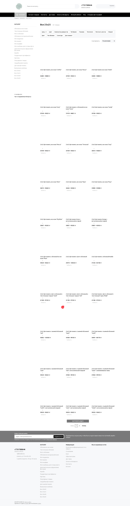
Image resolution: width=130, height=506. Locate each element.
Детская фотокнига (20, 65)
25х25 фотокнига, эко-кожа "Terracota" (77, 144)
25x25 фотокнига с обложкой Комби (102, 256)
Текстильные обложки (21, 31)
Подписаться (58, 436)
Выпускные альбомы (20, 68)
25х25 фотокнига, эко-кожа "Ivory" (50, 107)
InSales (39, 503)
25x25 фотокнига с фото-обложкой (76, 256)
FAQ (84, 14)
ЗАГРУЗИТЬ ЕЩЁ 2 (78, 421)
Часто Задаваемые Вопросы (22, 96)
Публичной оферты (51, 439)
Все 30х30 (17, 78)
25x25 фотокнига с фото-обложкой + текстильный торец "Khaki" (103, 295)
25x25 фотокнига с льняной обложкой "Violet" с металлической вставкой (103, 407)
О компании (69, 451)
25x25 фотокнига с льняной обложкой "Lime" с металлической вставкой (77, 407)
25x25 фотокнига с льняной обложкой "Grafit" (103, 332)
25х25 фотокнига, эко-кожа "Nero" (50, 182)
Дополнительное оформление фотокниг (23, 49)
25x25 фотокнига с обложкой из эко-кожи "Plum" (51, 257)
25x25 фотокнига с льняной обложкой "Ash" (51, 332)
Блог (67, 454)
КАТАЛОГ (20, 14)
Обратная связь (70, 456)
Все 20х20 (17, 70)
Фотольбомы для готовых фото (24, 46)
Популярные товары (20, 60)
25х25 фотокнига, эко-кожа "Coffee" (50, 70)
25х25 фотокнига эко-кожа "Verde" (102, 70)
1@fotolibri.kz (21, 453)
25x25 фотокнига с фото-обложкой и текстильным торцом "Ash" (77, 295)
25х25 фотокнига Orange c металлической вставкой (99, 220)
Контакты (44, 14)
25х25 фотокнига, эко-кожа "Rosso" (76, 70)
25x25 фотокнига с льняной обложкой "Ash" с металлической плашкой (77, 369)
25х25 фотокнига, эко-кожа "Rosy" (102, 182)
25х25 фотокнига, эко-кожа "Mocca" (50, 144)
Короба (16, 53)
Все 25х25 (17, 73)
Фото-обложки (19, 33)
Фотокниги (17, 41)
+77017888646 (86, 5)
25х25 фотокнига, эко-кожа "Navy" (76, 182)
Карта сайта (28, 502)
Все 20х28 (17, 75)
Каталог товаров (34, 14)
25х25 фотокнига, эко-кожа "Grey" (102, 144)
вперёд (84, 425)
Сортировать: (96, 41)
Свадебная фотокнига (21, 63)
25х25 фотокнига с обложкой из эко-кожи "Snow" (77, 108)
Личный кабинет (76, 14)
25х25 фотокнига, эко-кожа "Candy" (102, 107)
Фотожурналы (18, 38)
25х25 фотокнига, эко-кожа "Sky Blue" (51, 219)
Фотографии (18, 43)
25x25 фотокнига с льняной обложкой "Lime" (51, 369)
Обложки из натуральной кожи (23, 36)
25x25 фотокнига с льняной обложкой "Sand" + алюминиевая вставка (103, 369)
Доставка (52, 14)
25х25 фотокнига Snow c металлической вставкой (73, 220)
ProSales (26, 503)
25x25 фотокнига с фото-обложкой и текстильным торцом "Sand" (51, 295)
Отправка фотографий (94, 14)
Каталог (68, 466)
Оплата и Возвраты (63, 14)
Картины (17, 58)
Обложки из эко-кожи (20, 28)
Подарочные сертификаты (22, 55)
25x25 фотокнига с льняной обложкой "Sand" (77, 332)
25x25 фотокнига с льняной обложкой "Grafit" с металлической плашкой (51, 407)
